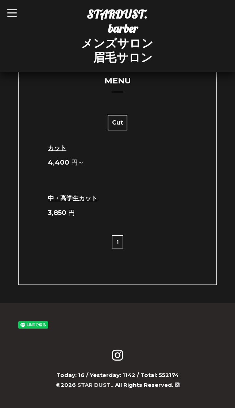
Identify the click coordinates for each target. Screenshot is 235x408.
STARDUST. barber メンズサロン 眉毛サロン (117, 35)
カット (57, 148)
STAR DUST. (94, 384)
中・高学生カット (72, 198)
